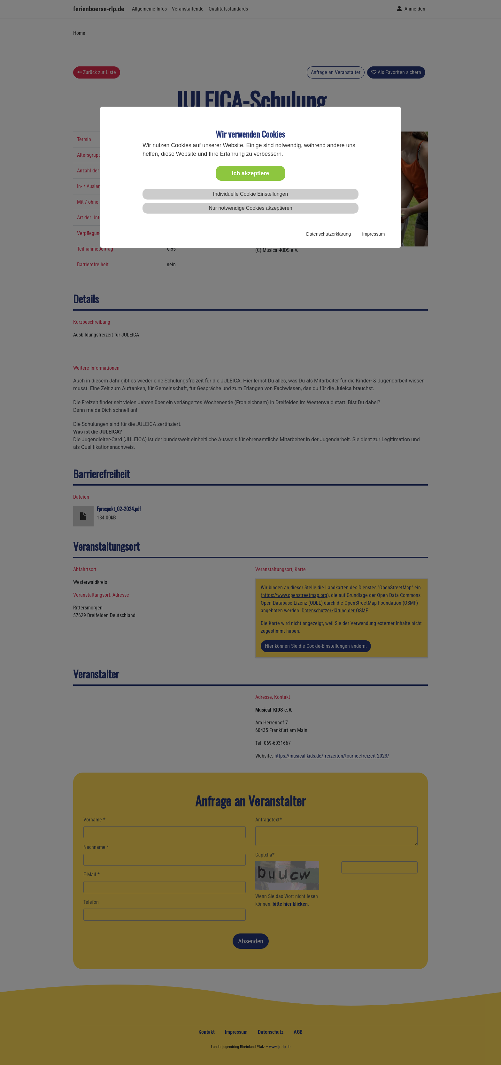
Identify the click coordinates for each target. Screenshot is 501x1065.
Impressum (373, 234)
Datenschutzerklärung (328, 234)
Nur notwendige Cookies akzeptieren (250, 208)
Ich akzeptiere (250, 173)
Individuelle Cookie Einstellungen (250, 194)
